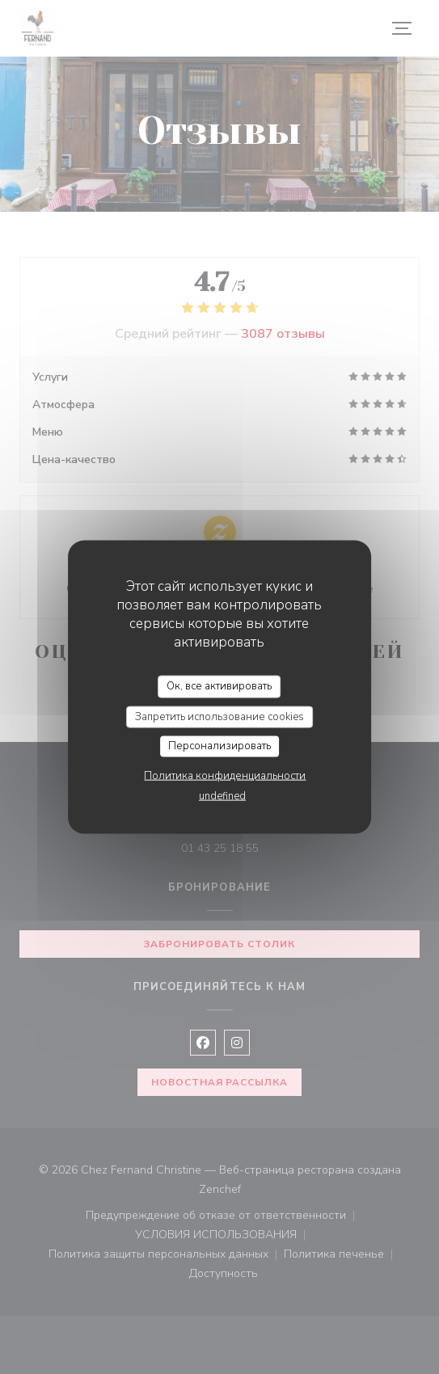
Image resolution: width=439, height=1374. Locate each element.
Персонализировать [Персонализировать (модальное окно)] (219, 746)
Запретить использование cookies (219, 716)
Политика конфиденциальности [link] (225, 775)
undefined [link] (222, 795)
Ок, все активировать (219, 686)
